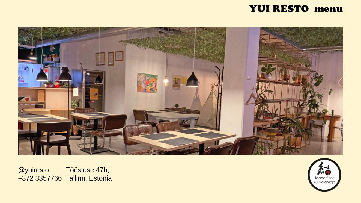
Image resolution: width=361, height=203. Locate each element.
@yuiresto (33, 170)
